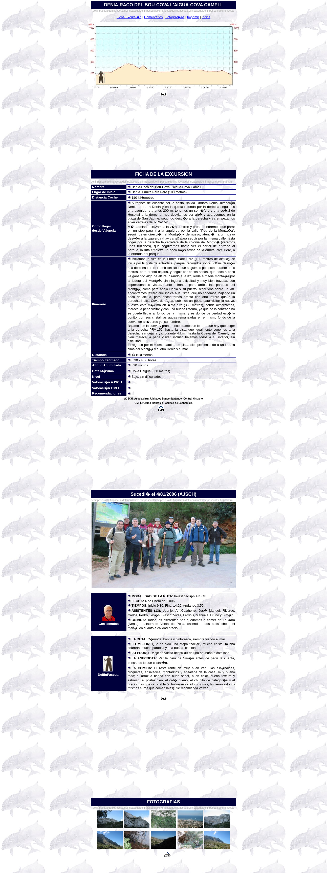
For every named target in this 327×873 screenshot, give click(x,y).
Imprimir (193, 17)
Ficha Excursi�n (129, 17)
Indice (206, 17)
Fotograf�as (174, 17)
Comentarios (153, 17)
